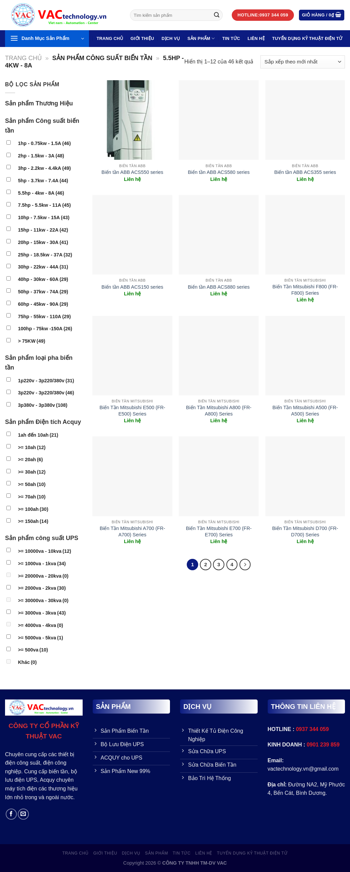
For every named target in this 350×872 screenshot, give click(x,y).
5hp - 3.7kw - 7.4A (43, 180)
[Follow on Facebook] (11, 814)
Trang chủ (23, 57)
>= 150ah (33, 521)
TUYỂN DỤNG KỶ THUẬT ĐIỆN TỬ (307, 38)
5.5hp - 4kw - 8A (41, 193)
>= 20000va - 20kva (43, 576)
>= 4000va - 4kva (40, 625)
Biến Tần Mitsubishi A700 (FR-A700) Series (132, 531)
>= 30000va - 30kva (43, 600)
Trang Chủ (109, 38)
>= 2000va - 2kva (41, 588)
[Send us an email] (23, 814)
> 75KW (31, 341)
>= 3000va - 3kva (41, 613)
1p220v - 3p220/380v (46, 380)
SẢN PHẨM (201, 38)
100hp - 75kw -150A (45, 328)
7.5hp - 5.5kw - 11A (44, 205)
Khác (27, 662)
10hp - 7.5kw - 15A (43, 217)
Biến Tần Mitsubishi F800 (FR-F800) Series (305, 290)
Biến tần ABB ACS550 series (132, 172)
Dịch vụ (171, 38)
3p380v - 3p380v (42, 405)
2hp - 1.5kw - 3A (41, 155)
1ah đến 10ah (38, 435)
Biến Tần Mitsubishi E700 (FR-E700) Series (219, 531)
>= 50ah (31, 484)
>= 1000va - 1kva (41, 563)
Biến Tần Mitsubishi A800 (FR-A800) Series (219, 411)
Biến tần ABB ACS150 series (132, 287)
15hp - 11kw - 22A (43, 230)
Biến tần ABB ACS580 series (219, 172)
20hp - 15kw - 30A (43, 242)
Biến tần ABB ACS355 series (305, 172)
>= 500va (33, 649)
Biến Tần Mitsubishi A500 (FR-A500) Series (305, 411)
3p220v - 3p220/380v (46, 392)
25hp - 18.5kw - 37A (45, 254)
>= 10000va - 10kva (44, 551)
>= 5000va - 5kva (40, 637)
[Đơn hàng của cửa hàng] (302, 61)
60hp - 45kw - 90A (43, 304)
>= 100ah (33, 509)
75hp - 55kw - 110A (44, 316)
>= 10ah (31, 447)
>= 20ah (30, 459)
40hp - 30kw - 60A (43, 279)
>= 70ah (31, 496)
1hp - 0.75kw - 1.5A (44, 143)
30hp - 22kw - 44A (43, 267)
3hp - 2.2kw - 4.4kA (44, 168)
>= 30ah (31, 472)
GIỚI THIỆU (142, 38)
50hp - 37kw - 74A (43, 291)
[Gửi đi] (216, 15)
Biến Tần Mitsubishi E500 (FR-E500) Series (132, 411)
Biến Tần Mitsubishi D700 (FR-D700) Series (305, 531)
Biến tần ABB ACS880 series (219, 287)
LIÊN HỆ (256, 38)
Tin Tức (231, 38)
